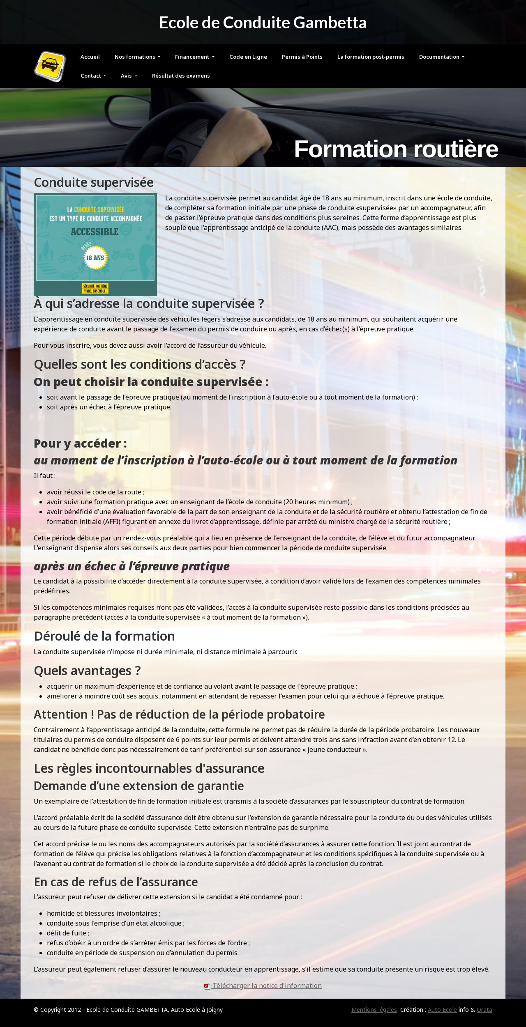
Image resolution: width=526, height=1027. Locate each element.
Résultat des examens (181, 75)
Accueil (90, 56)
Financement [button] (192, 56)
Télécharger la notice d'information (263, 985)
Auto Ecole (442, 1009)
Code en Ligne (248, 56)
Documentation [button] (440, 56)
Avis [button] (127, 75)
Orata (484, 1009)
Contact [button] (91, 75)
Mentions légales (374, 1009)
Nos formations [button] (136, 56)
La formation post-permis (370, 56)
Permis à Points (302, 56)
